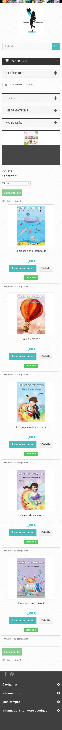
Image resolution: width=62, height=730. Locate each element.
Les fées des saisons (31, 515)
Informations (17, 110)
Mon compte (11, 702)
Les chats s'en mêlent (31, 603)
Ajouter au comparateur (17, 286)
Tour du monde (31, 339)
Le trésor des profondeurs (31, 250)
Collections (17, 85)
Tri (3, 183)
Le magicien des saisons (31, 427)
